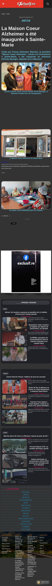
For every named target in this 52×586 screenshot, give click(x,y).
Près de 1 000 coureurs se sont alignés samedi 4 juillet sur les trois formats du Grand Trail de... (38, 382)
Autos (26, 516)
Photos (42, 551)
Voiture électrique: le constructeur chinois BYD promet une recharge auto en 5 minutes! (39, 462)
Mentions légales (26, 580)
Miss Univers (5, 541)
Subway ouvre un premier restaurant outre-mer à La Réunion (19, 564)
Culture (26, 529)
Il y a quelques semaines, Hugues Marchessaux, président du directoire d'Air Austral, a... (38, 319)
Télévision (26, 524)
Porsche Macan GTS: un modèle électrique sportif (38, 448)
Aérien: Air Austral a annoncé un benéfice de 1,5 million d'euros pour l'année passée (26, 313)
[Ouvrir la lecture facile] (43, 582)
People (26, 497)
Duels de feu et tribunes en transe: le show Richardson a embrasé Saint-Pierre (39, 389)
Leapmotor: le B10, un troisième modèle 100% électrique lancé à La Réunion (32, 559)
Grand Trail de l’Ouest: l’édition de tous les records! (26, 377)
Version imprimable (26, 219)
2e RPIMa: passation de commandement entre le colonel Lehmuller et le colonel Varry (39, 340)
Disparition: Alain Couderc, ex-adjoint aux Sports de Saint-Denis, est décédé (39, 327)
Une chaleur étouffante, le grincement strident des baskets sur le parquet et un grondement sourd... (38, 397)
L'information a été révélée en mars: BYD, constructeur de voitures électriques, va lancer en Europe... (39, 470)
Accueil (4, 14)
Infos (11, 14)
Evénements (26, 500)
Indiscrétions (26, 518)
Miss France (5, 543)
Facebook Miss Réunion (6, 549)
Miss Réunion (5, 546)
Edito (26, 513)
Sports (26, 508)
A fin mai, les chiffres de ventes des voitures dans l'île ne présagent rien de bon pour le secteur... (38, 441)
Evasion (26, 521)
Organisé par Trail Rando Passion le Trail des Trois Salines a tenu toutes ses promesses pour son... (38, 411)
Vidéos (41, 549)
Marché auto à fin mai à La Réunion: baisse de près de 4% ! (26, 436)
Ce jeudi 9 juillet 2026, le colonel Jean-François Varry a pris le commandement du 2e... (38, 349)
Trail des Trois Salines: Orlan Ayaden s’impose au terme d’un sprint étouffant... (39, 404)
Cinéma (26, 526)
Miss (26, 503)
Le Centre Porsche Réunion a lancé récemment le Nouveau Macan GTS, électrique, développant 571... (36, 454)
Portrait (26, 510)
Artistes (26, 505)
